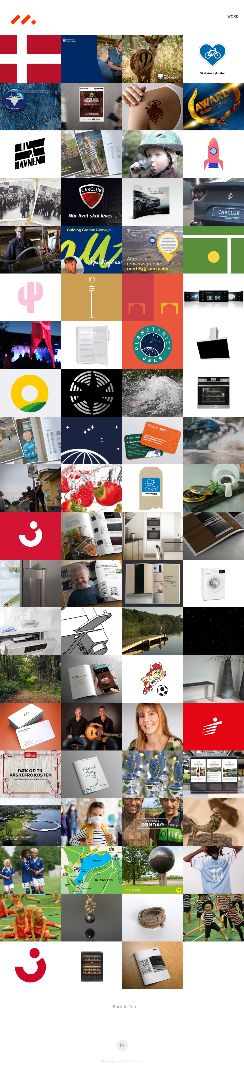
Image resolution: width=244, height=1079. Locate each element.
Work (232, 16)
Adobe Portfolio (131, 1061)
